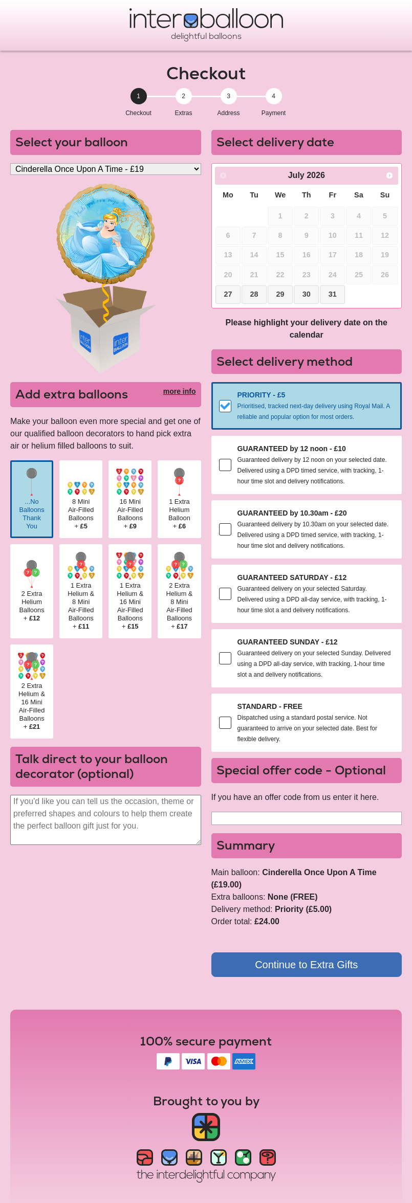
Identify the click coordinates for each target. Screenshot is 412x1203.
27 (228, 294)
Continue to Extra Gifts (306, 964)
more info (179, 391)
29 (280, 294)
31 (333, 294)
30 (306, 294)
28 (254, 294)
